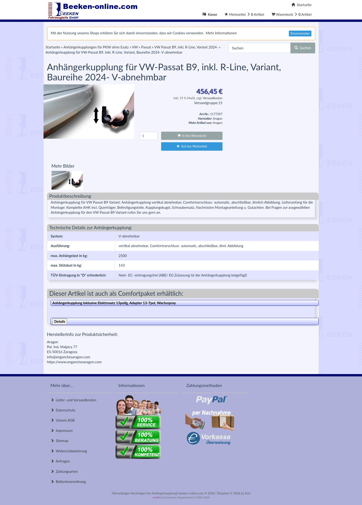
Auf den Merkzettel (192, 146)
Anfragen (60, 461)
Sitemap (59, 440)
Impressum (62, 430)
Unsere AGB (63, 420)
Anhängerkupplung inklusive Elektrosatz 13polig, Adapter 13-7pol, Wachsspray (114, 303)
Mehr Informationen (221, 33)
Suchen (302, 48)
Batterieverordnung (68, 481)
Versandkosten (212, 98)
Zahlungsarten (64, 471)
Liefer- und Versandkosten (73, 400)
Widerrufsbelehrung (69, 451)
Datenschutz (63, 410)
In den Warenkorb (192, 136)
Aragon (218, 123)
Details (59, 321)
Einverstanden (300, 33)
